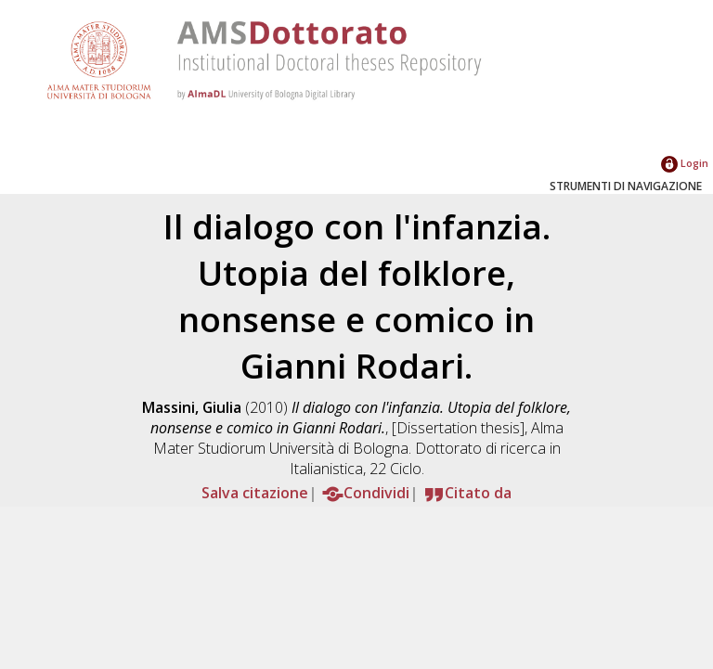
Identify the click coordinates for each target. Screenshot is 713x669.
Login (684, 163)
